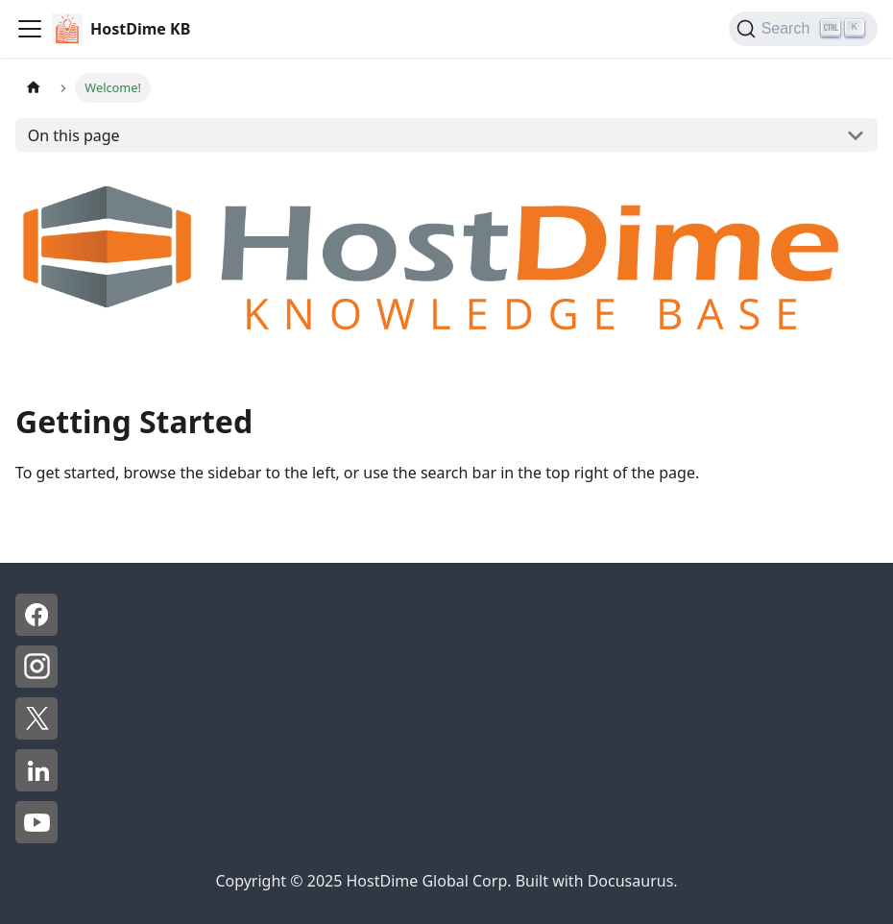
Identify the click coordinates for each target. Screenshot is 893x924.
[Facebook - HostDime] (36, 630)
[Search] (803, 29)
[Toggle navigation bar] (29, 28)
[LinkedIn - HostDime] (36, 785)
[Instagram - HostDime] (36, 682)
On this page (74, 135)
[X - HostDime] (36, 733)
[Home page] (33, 88)
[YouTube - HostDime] (36, 837)
